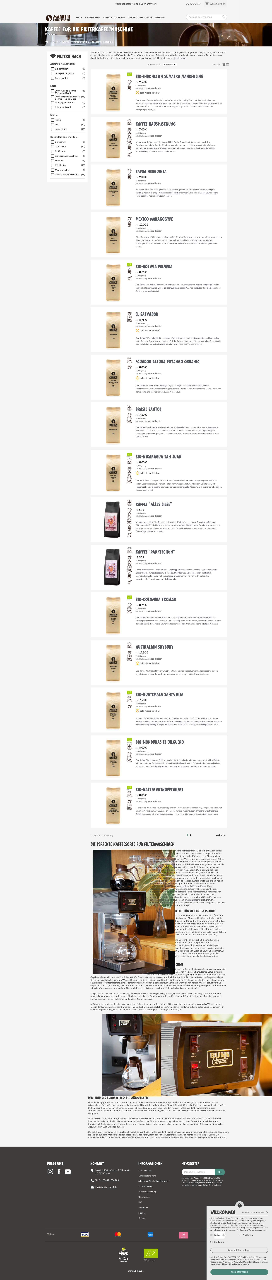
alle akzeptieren (239, 1272)
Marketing (217, 1242)
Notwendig (217, 1235)
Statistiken (246, 1235)
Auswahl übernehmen (239, 1250)
